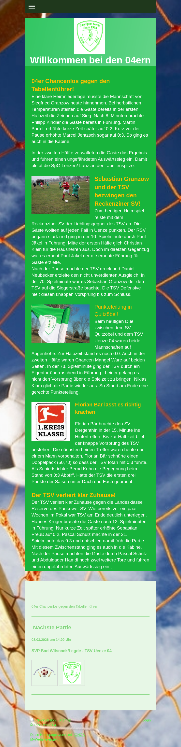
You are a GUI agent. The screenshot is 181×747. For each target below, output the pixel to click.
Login (146, 720)
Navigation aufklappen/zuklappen (90, 6)
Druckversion (43, 720)
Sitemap (65, 720)
